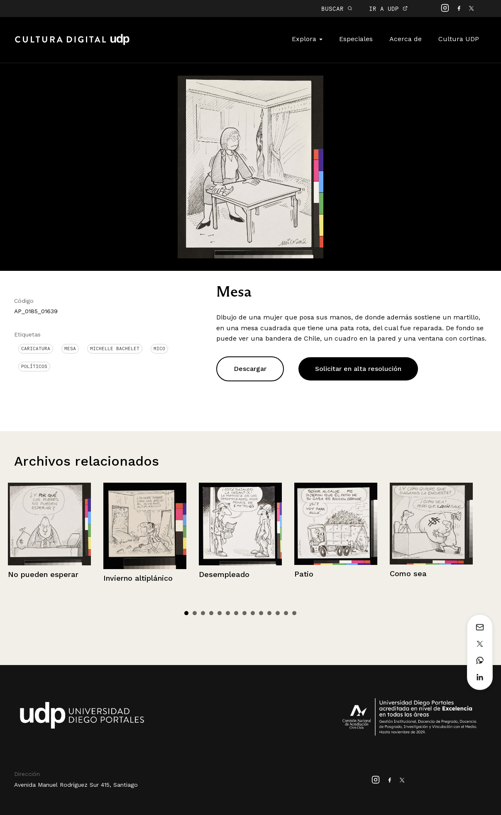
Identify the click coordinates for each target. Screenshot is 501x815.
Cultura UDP (458, 39)
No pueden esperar (43, 574)
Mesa (70, 348)
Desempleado (224, 574)
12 (278, 613)
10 (261, 613)
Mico (159, 348)
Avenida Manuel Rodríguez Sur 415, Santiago (76, 784)
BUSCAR (336, 8)
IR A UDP (388, 8)
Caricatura (35, 348)
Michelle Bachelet (114, 348)
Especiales (356, 39)
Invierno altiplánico (138, 578)
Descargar (250, 369)
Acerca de (405, 39)
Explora (307, 39)
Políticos (34, 366)
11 (269, 613)
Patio (303, 574)
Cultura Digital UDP (72, 44)
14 (294, 613)
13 (286, 613)
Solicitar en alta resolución (358, 369)
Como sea (408, 573)
